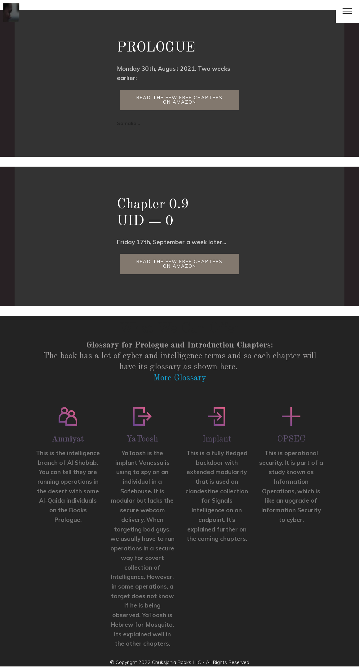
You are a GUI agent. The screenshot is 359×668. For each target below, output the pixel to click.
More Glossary (179, 379)
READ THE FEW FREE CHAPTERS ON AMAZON (179, 100)
